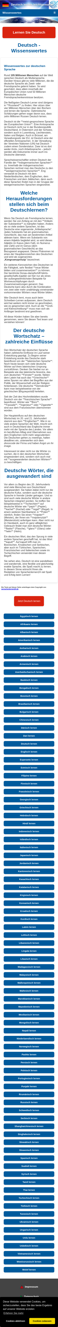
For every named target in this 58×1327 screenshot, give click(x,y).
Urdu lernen (29, 1238)
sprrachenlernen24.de (9, 589)
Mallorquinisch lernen (29, 983)
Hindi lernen (29, 823)
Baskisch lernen (28, 680)
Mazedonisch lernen (29, 1007)
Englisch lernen (29, 752)
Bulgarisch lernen (29, 712)
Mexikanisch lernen (29, 1014)
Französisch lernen (29, 791)
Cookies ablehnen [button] (15, 1321)
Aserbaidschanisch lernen (29, 672)
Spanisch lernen (29, 1158)
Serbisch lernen (29, 1118)
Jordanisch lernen (29, 863)
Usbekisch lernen (29, 1246)
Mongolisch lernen (29, 1022)
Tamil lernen (29, 1182)
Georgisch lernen (29, 799)
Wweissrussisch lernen (29, 1261)
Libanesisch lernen (29, 943)
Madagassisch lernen (29, 967)
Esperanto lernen (29, 760)
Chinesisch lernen (29, 720)
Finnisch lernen (29, 783)
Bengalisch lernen (29, 688)
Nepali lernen (29, 1030)
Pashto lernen (29, 1054)
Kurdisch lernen (29, 919)
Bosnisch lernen (29, 696)
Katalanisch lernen (29, 887)
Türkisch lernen (29, 1206)
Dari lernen (29, 736)
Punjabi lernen (29, 1086)
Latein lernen (29, 927)
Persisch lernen (29, 1062)
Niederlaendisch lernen (29, 1038)
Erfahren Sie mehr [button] (13, 1313)
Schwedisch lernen (29, 1110)
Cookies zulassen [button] (42, 1321)
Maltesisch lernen (29, 991)
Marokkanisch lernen (29, 999)
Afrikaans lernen (29, 624)
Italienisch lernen (29, 847)
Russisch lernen (29, 1102)
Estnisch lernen (29, 767)
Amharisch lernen (29, 648)
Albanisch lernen (29, 632)
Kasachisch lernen (29, 879)
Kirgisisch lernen (29, 895)
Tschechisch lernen (29, 1198)
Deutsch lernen (29, 744)
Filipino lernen (29, 775)
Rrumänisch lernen (29, 1094)
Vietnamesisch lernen (29, 1254)
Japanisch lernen (29, 855)
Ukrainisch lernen (29, 1222)
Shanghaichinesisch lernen (29, 1126)
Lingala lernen (29, 951)
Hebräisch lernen (29, 815)
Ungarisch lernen (29, 1230)
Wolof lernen (29, 1269)
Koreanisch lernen (29, 903)
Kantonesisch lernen (29, 871)
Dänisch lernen (29, 728)
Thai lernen (29, 1190)
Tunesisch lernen (29, 1214)
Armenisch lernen (29, 664)
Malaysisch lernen (29, 975)
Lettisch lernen (29, 935)
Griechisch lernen (29, 807)
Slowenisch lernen (29, 1150)
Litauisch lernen (28, 959)
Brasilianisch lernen (29, 704)
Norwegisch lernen (29, 1046)
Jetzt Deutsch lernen (29, 601)
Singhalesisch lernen (29, 1134)
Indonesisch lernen (29, 831)
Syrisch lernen (29, 1174)
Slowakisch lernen (29, 1142)
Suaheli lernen (29, 1166)
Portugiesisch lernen (29, 1078)
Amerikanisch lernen (29, 640)
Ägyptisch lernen (29, 616)
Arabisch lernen (29, 656)
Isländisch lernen (29, 839)
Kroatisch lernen (29, 911)
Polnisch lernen (29, 1070)
